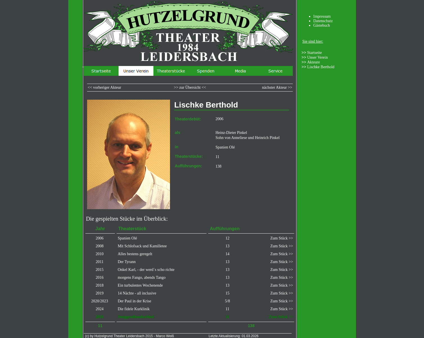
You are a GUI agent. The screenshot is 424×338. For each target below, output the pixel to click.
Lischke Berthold (320, 67)
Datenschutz (323, 21)
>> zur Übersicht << (190, 87)
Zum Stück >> (281, 293)
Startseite (314, 53)
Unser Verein (317, 57)
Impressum (322, 16)
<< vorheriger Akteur (104, 87)
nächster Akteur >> (277, 87)
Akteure (313, 62)
